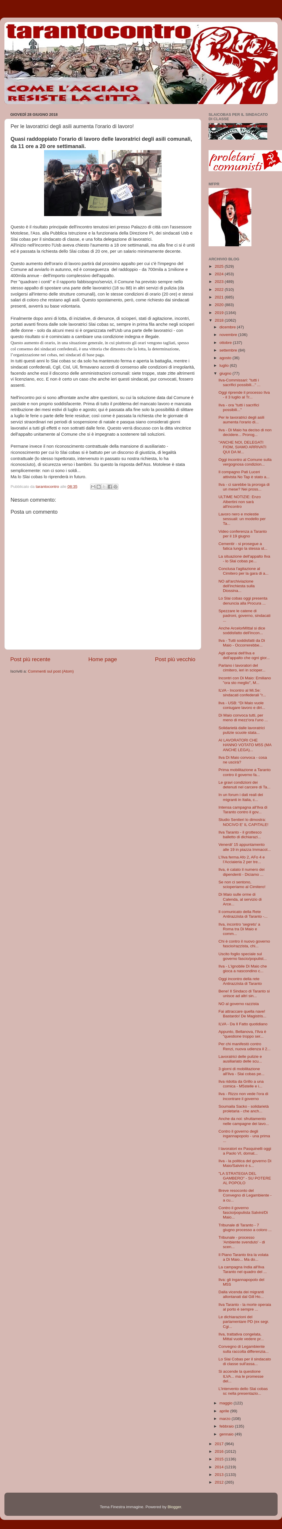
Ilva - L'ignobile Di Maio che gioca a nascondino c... (243, 968)
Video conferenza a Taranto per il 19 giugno (243, 533)
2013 (220, 1474)
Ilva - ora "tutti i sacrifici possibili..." (239, 407)
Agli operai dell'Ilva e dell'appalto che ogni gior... (244, 655)
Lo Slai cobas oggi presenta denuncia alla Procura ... (243, 600)
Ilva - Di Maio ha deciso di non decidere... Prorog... (245, 432)
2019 (220, 312)
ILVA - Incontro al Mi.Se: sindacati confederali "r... (242, 692)
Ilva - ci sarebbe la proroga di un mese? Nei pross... (244, 486)
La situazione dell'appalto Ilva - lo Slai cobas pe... (244, 558)
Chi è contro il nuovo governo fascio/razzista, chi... (244, 943)
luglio (224, 365)
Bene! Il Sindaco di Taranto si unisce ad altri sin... (244, 993)
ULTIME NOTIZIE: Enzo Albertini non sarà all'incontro (240, 501)
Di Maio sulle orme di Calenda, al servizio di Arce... (240, 899)
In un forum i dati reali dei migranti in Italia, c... (241, 797)
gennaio (227, 1434)
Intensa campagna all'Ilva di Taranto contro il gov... (243, 809)
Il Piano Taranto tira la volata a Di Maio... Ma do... (243, 1257)
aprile (224, 1411)
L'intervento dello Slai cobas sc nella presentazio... (243, 1391)
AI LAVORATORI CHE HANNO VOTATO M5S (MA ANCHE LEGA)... (245, 745)
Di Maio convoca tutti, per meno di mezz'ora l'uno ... (243, 717)
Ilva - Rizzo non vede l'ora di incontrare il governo (243, 1096)
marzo (225, 1418)
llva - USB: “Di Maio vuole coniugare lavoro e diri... (242, 705)
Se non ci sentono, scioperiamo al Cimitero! (242, 884)
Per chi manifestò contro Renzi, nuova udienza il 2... (245, 1046)
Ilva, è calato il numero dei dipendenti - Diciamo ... (242, 871)
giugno (225, 373)
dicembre (228, 327)
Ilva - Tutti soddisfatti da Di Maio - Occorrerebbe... (242, 642)
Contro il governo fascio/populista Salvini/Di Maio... (243, 1212)
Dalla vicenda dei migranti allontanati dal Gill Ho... (241, 1294)
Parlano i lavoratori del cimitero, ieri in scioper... (242, 667)
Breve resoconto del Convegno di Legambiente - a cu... (245, 1195)
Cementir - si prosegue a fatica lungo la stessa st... (243, 546)
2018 (220, 320)
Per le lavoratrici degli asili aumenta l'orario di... (241, 419)
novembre (228, 334)
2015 (220, 1459)
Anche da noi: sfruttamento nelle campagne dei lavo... (244, 1121)
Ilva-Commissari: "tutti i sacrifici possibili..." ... (240, 382)
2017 (220, 1444)
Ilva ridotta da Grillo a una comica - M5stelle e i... (241, 1083)
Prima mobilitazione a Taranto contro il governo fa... (245, 772)
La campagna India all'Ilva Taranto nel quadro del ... (243, 1269)
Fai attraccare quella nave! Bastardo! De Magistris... (242, 1013)
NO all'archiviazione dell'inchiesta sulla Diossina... (237, 586)
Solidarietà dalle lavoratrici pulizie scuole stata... (242, 730)
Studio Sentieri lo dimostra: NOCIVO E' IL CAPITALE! (243, 822)
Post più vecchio (175, 659)
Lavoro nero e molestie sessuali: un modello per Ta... (242, 519)
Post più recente (30, 659)
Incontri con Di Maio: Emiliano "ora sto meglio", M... (245, 680)
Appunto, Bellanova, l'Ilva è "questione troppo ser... (242, 1033)
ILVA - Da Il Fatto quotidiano (243, 1024)
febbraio (227, 1426)
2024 (220, 274)
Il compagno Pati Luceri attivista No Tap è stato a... (244, 474)
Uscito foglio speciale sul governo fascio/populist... (243, 956)
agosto (225, 358)
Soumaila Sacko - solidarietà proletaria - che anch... (244, 1108)
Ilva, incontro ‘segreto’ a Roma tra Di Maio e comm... (239, 929)
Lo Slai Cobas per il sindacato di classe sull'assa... (245, 1361)
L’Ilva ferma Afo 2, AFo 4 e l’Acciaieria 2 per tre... (242, 859)
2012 (220, 1482)
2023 (220, 281)
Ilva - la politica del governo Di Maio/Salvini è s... (245, 1163)
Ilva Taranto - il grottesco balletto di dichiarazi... (240, 834)
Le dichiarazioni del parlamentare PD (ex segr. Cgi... (244, 1321)
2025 (220, 266)
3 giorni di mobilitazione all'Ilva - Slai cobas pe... (241, 1071)
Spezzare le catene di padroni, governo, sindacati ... (245, 615)
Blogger (174, 1507)
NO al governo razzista (239, 1004)
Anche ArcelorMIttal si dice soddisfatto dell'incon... (242, 630)
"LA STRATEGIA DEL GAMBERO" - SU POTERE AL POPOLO (245, 1178)
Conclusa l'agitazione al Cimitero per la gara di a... (243, 571)
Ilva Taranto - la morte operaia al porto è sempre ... (245, 1306)
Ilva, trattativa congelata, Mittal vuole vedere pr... (241, 1336)
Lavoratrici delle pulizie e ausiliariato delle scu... (240, 1058)
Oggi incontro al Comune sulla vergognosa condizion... (245, 461)
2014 (220, 1467)
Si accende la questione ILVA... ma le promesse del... (241, 1376)
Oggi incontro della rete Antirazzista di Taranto (240, 981)
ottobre (226, 342)
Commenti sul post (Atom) (51, 671)
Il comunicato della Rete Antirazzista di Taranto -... (243, 914)
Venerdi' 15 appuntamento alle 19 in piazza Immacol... (245, 846)
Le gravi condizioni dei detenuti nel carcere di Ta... (245, 784)
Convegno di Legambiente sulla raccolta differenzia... (244, 1348)
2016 (220, 1451)
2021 (220, 297)
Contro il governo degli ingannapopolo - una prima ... (244, 1136)
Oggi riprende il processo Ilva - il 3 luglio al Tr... (244, 394)
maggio (226, 1403)
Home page (102, 659)
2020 (220, 305)
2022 (220, 289)
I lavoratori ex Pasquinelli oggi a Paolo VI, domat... (245, 1150)
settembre (228, 350)
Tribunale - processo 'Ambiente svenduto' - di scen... (242, 1242)
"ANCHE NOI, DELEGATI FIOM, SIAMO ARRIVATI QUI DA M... (242, 447)
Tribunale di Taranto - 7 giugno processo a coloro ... (245, 1227)
